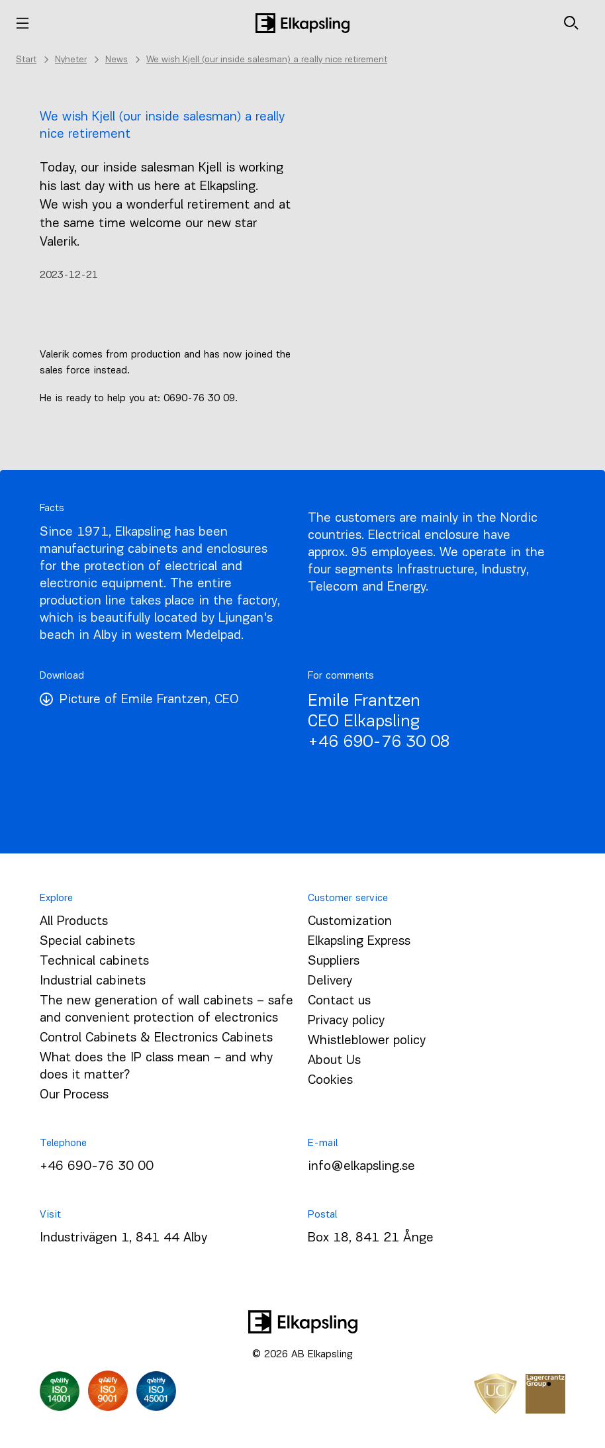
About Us (334, 1060)
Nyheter (71, 60)
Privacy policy (346, 1021)
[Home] (302, 23)
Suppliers (333, 961)
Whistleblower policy (367, 1040)
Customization (350, 921)
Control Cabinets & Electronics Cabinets (156, 1038)
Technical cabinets (94, 961)
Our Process (74, 1095)
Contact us (339, 1001)
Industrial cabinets (93, 981)
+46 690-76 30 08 (379, 742)
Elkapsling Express (359, 941)
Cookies (330, 1080)
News (116, 60)
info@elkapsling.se (361, 1166)
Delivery (330, 981)
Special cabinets (87, 941)
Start (26, 60)
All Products (74, 921)
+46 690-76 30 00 (97, 1166)
